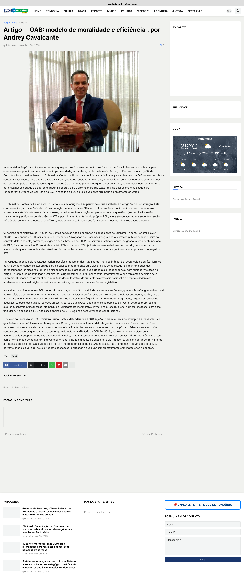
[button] (229, 11)
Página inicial (10, 22)
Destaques (195, 11)
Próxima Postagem (151, 433)
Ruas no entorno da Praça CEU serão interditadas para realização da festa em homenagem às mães (45, 546)
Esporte (96, 11)
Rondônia (52, 11)
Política (126, 11)
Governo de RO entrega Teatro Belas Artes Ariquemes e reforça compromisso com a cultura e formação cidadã (46, 511)
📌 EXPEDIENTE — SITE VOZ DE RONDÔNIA (203, 504)
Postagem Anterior (15, 433)
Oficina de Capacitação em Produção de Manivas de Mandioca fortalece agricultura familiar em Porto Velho (47, 529)
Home (37, 11)
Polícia (68, 11)
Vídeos (141, 11)
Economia (161, 11)
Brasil (82, 11)
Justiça (177, 11)
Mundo (111, 11)
